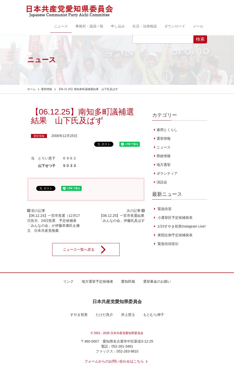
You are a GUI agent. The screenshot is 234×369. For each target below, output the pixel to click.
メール (198, 26)
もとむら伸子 (153, 315)
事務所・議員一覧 (89, 26)
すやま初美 (79, 315)
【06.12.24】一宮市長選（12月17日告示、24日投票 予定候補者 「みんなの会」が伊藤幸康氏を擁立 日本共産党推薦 (53, 223)
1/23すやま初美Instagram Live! (181, 226)
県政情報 (164, 156)
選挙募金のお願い (157, 281)
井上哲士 (128, 315)
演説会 (162, 182)
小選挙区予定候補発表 (175, 218)
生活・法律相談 (144, 26)
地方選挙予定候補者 (97, 281)
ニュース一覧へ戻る (87, 249)
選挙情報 (38, 135)
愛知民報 (128, 281)
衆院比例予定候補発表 (175, 235)
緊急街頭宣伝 (168, 244)
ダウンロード (174, 26)
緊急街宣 (164, 209)
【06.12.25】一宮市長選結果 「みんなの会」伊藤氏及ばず (123, 218)
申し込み (118, 26)
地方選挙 (164, 165)
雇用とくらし (167, 130)
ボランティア (167, 173)
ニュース (61, 26)
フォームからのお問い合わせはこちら (117, 361)
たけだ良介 (104, 315)
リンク (68, 281)
